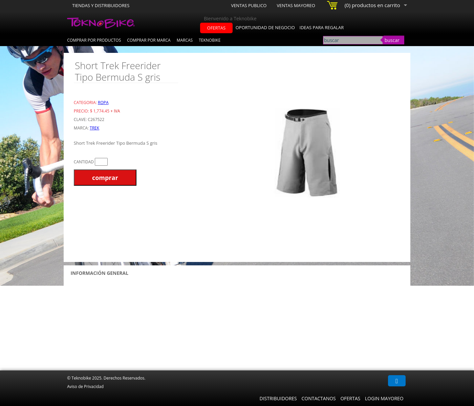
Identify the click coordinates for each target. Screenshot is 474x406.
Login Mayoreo (384, 398)
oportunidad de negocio (265, 27)
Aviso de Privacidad (85, 386)
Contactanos (318, 398)
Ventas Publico (248, 5)
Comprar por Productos (94, 40)
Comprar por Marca (148, 40)
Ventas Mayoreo (296, 5)
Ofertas (350, 398)
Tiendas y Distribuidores (100, 5)
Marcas (185, 40)
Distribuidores (278, 398)
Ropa (103, 102)
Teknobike (209, 40)
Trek (94, 128)
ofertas (216, 28)
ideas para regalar (322, 27)
